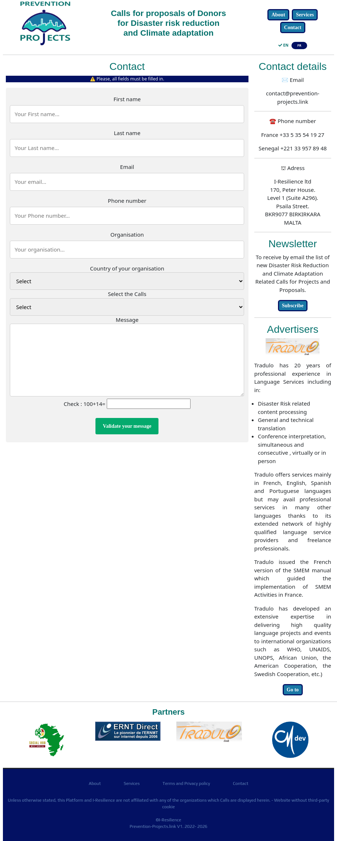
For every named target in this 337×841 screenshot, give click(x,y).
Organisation (127, 234)
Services (305, 14)
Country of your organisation (127, 268)
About (278, 14)
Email (127, 166)
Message (127, 319)
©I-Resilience (168, 819)
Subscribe (292, 305)
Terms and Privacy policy (186, 783)
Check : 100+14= (84, 403)
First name (127, 99)
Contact (292, 27)
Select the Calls (127, 293)
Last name (127, 133)
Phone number (127, 200)
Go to (293, 689)
